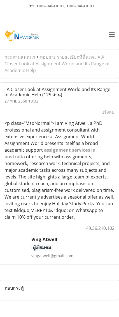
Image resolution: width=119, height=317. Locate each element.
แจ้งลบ (108, 112)
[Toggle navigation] (112, 35)
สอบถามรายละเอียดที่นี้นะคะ (68, 57)
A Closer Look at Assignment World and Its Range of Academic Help (56, 63)
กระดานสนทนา (19, 57)
